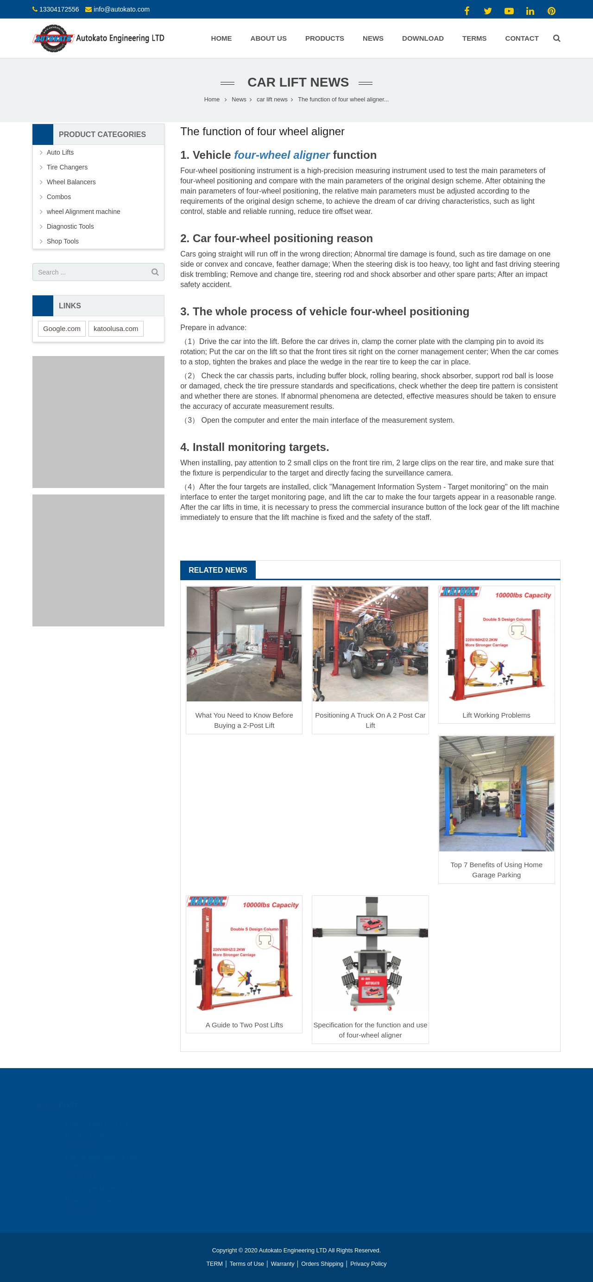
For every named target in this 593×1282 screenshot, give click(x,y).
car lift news (296, 82)
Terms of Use (247, 1264)
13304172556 (59, 9)
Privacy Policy (368, 1264)
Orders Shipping (322, 1264)
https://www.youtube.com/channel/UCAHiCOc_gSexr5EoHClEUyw (392, 1133)
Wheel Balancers (71, 182)
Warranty (283, 1264)
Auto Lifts (60, 152)
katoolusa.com (116, 328)
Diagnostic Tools (70, 226)
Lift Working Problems (496, 715)
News (239, 99)
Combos (59, 196)
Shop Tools (63, 241)
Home (212, 99)
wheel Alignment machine (83, 211)
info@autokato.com (122, 9)
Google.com (62, 328)
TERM (214, 1264)
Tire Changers (67, 167)
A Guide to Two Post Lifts (244, 1025)
